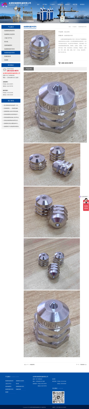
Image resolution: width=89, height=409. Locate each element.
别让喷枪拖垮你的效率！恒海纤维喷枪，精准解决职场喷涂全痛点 (11, 105)
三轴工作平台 (8, 38)
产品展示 (52, 4)
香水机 (6, 41)
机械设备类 (7, 56)
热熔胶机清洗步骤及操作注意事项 (11, 123)
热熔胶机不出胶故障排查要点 (11, 126)
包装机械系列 (8, 45)
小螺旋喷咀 (32, 364)
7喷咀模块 (82, 364)
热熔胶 (6, 60)
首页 (38, 4)
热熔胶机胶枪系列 (9, 30)
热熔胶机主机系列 (9, 34)
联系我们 (82, 4)
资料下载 (75, 4)
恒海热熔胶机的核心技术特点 (11, 117)
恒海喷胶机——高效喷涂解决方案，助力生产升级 (11, 108)
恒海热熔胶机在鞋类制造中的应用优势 (11, 114)
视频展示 (60, 4)
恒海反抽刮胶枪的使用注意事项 (11, 120)
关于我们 (45, 4)
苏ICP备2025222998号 (61, 407)
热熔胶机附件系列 (9, 49)
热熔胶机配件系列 (9, 52)
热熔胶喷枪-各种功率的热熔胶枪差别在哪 (11, 111)
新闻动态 (67, 4)
